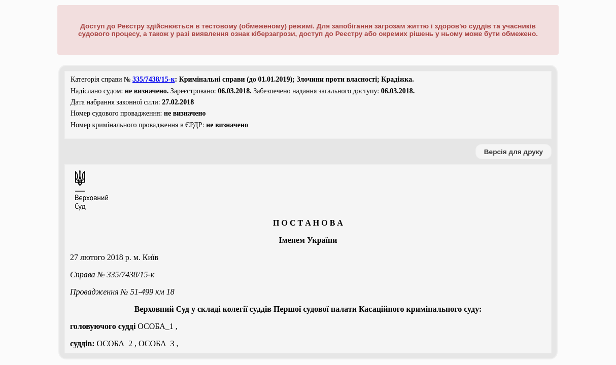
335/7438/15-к (153, 79)
